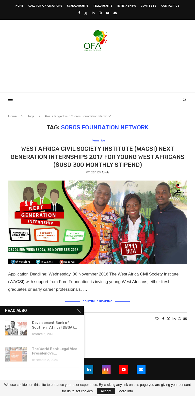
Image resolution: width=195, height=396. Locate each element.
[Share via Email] (185, 319)
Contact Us (170, 5)
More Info (125, 391)
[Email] (115, 13)
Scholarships (78, 5)
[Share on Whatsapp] (179, 319)
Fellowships (103, 5)
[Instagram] (100, 13)
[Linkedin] (93, 13)
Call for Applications (45, 5)
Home (19, 5)
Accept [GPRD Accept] (106, 391)
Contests (148, 5)
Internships (126, 5)
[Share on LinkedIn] (174, 319)
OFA (105, 172)
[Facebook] (79, 13)
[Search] (184, 99)
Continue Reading (97, 301)
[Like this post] (157, 319)
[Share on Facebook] (163, 319)
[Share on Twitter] (168, 319)
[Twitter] (85, 13)
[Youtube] (107, 13)
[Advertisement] (97, 70)
